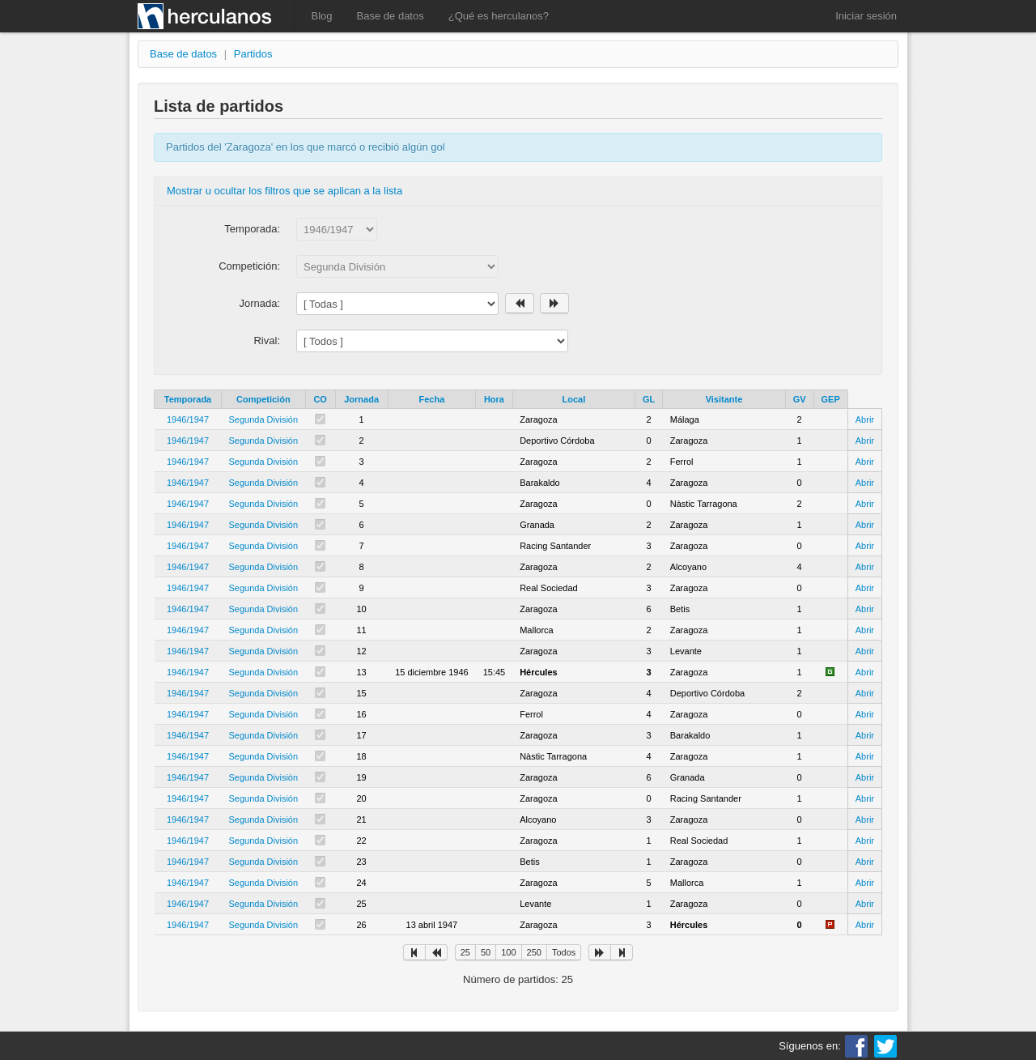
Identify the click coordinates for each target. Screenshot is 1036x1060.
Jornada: (259, 303)
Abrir (865, 419)
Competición (263, 399)
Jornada (361, 399)
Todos (563, 952)
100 (508, 952)
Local (573, 399)
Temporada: (252, 229)
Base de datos (390, 16)
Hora (494, 399)
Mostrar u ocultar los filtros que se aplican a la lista (284, 191)
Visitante (724, 399)
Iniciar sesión (866, 16)
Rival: (266, 340)
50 (485, 952)
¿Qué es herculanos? (498, 16)
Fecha (431, 399)
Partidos (253, 54)
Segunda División (264, 419)
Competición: (249, 266)
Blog (322, 16)
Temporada (187, 399)
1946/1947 (188, 419)
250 (534, 952)
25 (465, 952)
